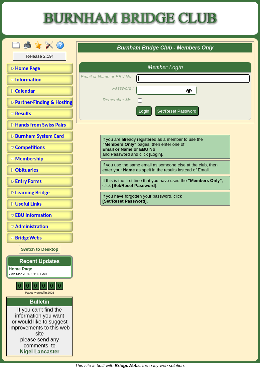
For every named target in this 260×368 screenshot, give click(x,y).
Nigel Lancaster (39, 351)
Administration (29, 226)
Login (144, 111)
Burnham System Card (37, 136)
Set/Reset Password (176, 111)
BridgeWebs (26, 237)
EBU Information (31, 215)
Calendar (23, 91)
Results (21, 113)
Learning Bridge (30, 192)
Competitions (28, 147)
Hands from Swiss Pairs (38, 125)
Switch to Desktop (40, 249)
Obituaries (24, 170)
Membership (27, 158)
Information (26, 79)
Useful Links (26, 204)
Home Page (25, 68)
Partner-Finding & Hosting (40, 102)
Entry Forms (26, 181)
